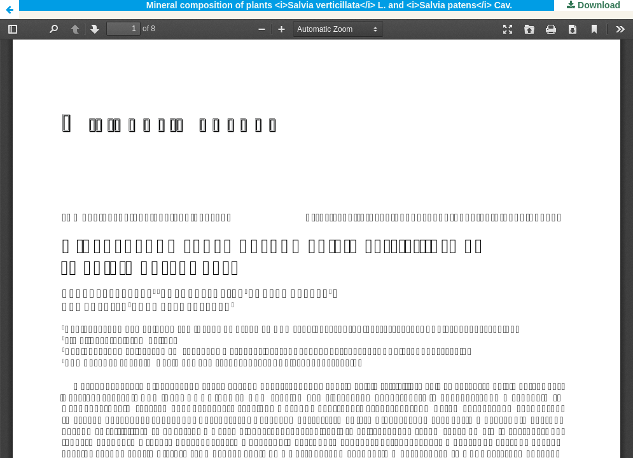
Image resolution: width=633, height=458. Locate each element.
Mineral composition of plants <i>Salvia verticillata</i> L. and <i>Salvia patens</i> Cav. (329, 5)
